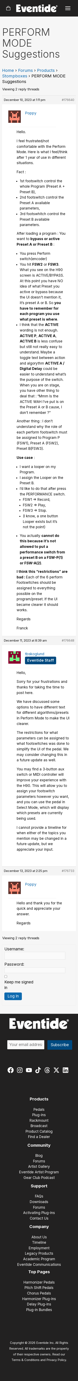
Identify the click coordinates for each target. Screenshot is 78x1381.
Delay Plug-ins (39, 1304)
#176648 (68, 640)
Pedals (39, 1109)
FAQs (39, 1196)
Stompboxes (14, 75)
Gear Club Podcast (39, 1178)
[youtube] (30, 1070)
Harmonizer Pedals (39, 1282)
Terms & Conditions (25, 1360)
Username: (14, 949)
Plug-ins (39, 1115)
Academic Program (39, 1259)
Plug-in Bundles (39, 1310)
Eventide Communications (39, 1265)
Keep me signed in (18, 985)
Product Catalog (39, 1131)
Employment (39, 1248)
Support (39, 1185)
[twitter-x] (57, 1070)
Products (46, 70)
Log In (13, 996)
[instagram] (21, 1070)
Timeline (39, 1242)
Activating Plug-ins (39, 1213)
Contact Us (39, 1218)
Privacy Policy (56, 1360)
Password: (14, 964)
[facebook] (11, 1070)
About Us (39, 1237)
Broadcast (39, 1126)
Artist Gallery (39, 1166)
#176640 (68, 100)
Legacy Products (39, 1253)
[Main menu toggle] (68, 8)
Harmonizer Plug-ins (39, 1299)
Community (39, 1145)
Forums (25, 70)
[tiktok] (39, 1070)
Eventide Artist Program (39, 1172)
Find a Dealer (39, 1137)
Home (8, 70)
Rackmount (39, 1120)
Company (39, 1226)
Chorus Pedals (39, 1293)
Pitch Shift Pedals (39, 1288)
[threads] (48, 1070)
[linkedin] (66, 1070)
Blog (39, 1156)
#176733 (68, 871)
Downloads (39, 1202)
